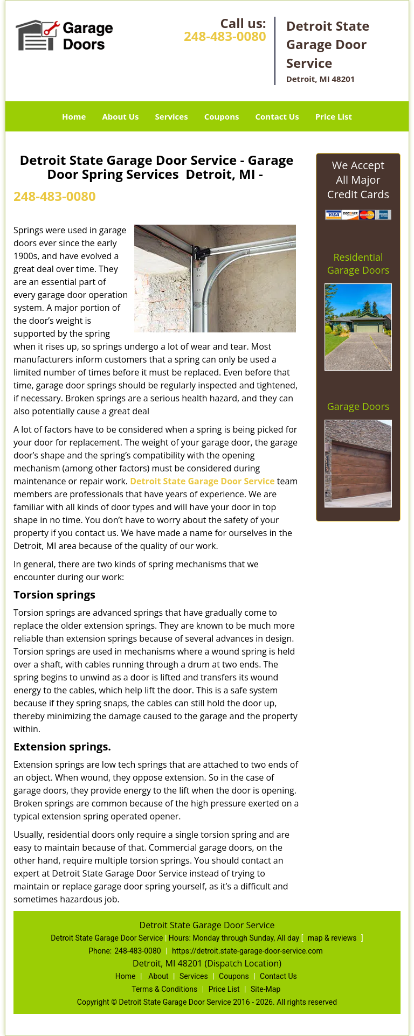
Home (74, 116)
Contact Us (277, 116)
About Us (120, 116)
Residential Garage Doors (358, 263)
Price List (333, 116)
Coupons (221, 116)
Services (171, 116)
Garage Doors (358, 406)
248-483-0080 (225, 36)
